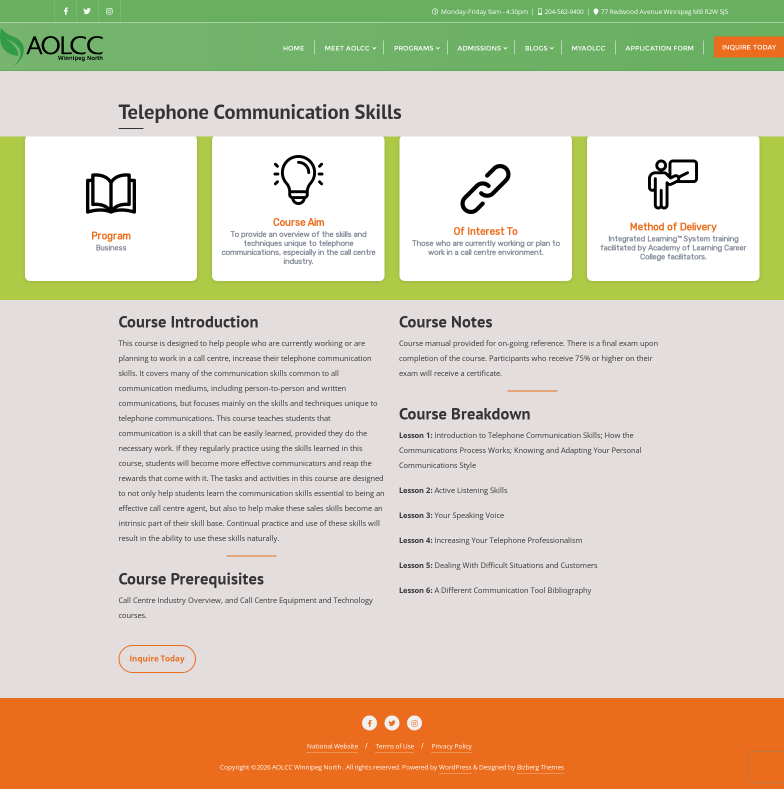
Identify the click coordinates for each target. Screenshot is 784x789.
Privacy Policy (452, 746)
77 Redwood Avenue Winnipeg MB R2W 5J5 (661, 11)
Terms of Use (395, 746)
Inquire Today (749, 47)
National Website (332, 746)
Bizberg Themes (540, 767)
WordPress (455, 767)
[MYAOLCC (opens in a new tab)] (589, 47)
